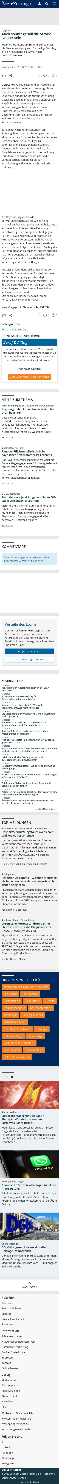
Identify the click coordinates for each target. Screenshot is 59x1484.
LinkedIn (6, 1447)
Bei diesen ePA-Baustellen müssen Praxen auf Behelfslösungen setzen (26, 784)
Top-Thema (10, 994)
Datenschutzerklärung (15, 1347)
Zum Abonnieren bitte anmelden (29, 376)
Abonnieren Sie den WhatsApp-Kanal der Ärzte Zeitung (29, 1187)
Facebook (7, 1452)
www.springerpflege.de (15, 1424)
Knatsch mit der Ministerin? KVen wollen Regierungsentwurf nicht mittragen (23, 706)
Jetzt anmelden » (29, 651)
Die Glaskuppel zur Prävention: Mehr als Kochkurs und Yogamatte (28, 715)
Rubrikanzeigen (11, 1390)
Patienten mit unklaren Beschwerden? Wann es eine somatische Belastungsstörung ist (29, 793)
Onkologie (42, 1029)
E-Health (50, 1001)
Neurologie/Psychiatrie (17, 1029)
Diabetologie (32, 1001)
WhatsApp (8, 1458)
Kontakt (6, 1363)
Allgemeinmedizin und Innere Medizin (26, 987)
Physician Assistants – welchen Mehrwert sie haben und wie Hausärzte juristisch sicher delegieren (29, 750)
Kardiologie (10, 1015)
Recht (5, 329)
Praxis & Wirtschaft (13, 1319)
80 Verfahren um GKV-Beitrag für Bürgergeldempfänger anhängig (19, 697)
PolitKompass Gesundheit (19, 1043)
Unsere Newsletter (19, 980)
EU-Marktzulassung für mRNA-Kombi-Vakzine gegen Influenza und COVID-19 (29, 776)
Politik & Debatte (12, 1308)
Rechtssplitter (12, 1050)
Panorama (8, 1324)
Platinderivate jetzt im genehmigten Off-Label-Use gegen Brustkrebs (29, 499)
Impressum (8, 1357)
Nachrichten (11, 680)
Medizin (6, 1313)
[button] (54, 4)
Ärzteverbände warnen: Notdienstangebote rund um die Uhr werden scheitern (28, 802)
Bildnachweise (10, 1368)
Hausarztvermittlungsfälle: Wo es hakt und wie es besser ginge (28, 767)
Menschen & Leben (15, 1022)
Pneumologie (35, 1036)
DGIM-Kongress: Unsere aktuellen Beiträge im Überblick (24, 1249)
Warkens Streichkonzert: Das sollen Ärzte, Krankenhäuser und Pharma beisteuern (24, 724)
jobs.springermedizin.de (16, 1429)
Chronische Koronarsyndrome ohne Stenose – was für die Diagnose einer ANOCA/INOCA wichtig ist (26, 927)
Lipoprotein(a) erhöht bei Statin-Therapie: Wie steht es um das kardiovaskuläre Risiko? (23, 1119)
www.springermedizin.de (16, 1418)
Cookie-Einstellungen (14, 1352)
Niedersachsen (18, 329)
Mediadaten (9, 1380)
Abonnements (10, 1396)
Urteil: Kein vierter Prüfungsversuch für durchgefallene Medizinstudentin (23, 758)
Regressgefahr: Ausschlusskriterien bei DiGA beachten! (28, 411)
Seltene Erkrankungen (17, 1057)
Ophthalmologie (13, 1036)
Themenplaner (10, 1385)
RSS (4, 1406)
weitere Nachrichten (46, 808)
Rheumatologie (34, 1050)
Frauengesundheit (14, 1008)
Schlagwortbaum (12, 1336)
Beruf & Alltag (30, 994)
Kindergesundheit (32, 1015)
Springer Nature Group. (14, 1477)
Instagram (8, 1463)
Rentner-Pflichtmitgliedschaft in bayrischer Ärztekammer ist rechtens (27, 453)
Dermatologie (12, 1001)
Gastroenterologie (41, 1008)
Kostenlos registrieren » (29, 659)
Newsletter (8, 1401)
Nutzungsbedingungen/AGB (18, 1341)
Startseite (7, 1303)
